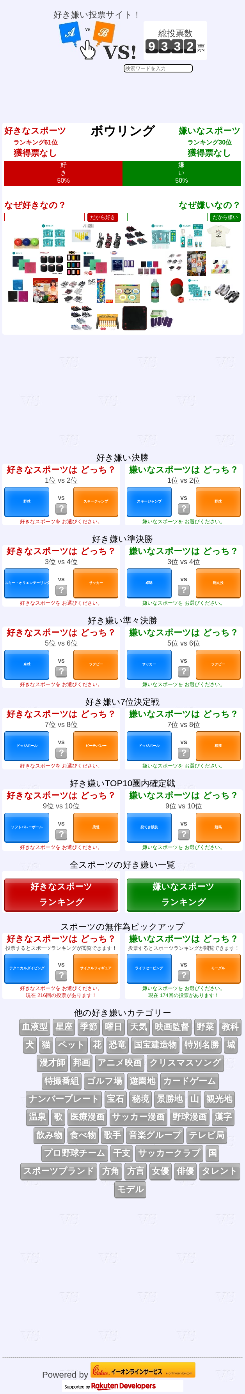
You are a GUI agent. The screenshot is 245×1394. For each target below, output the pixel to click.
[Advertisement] (130, 91)
